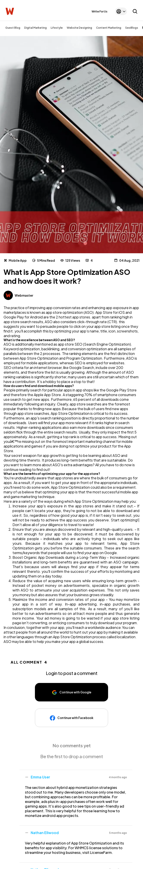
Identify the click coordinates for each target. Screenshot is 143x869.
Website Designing (79, 27)
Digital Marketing (35, 27)
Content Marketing (108, 27)
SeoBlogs (131, 27)
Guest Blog (12, 27)
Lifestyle (57, 27)
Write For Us (99, 11)
